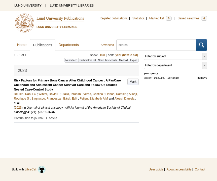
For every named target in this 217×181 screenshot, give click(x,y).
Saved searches (192, 18)
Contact (200, 169)
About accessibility (179, 169)
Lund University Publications (60, 18)
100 (102, 55)
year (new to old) (127, 55)
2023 (18, 107)
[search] (156, 45)
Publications (42, 45)
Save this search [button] (107, 60)
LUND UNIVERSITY (28, 5)
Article (53, 118)
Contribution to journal (28, 118)
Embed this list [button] (88, 60)
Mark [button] (133, 81)
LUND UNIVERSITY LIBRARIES (72, 5)
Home (21, 45)
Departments (69, 45)
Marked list (160, 18)
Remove (202, 77)
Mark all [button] (123, 60)
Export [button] (133, 60)
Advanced (107, 45)
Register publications (113, 18)
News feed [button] (71, 60)
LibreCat (35, 169)
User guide (156, 169)
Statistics (138, 18)
